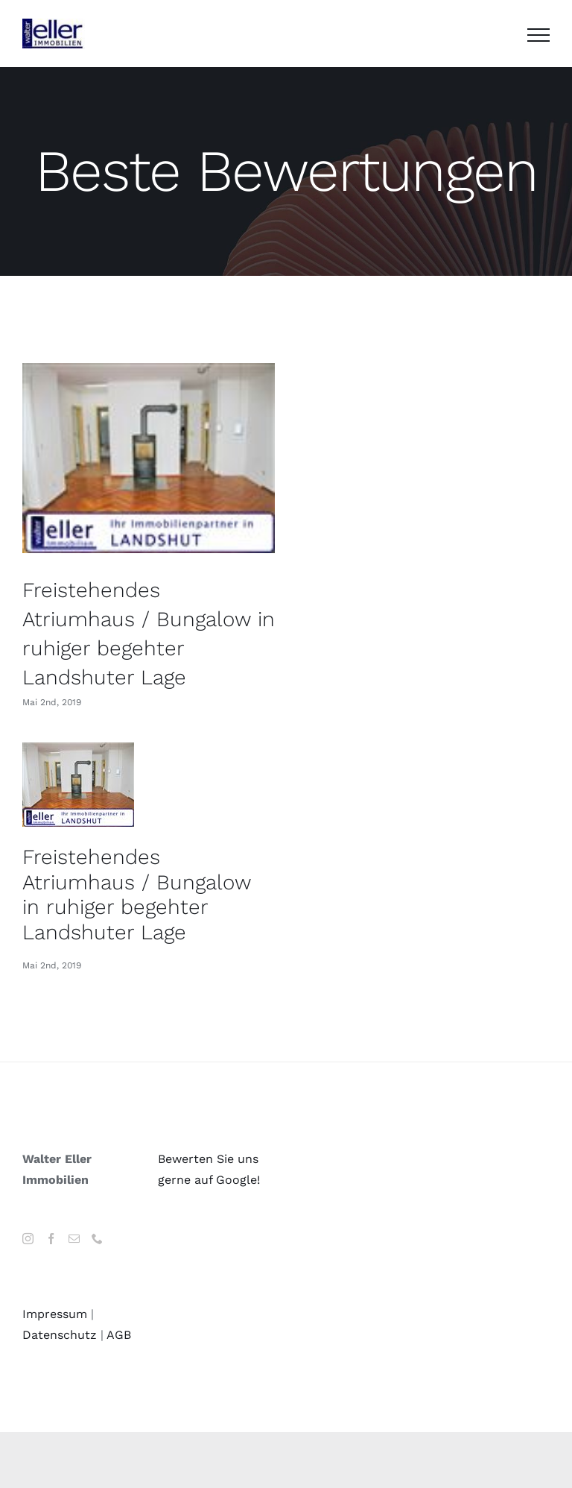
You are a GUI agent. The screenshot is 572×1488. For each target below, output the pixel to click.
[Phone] (97, 1238)
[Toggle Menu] (538, 35)
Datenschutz (59, 1335)
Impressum (54, 1314)
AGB (119, 1335)
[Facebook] (51, 1238)
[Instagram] (28, 1238)
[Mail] (74, 1238)
